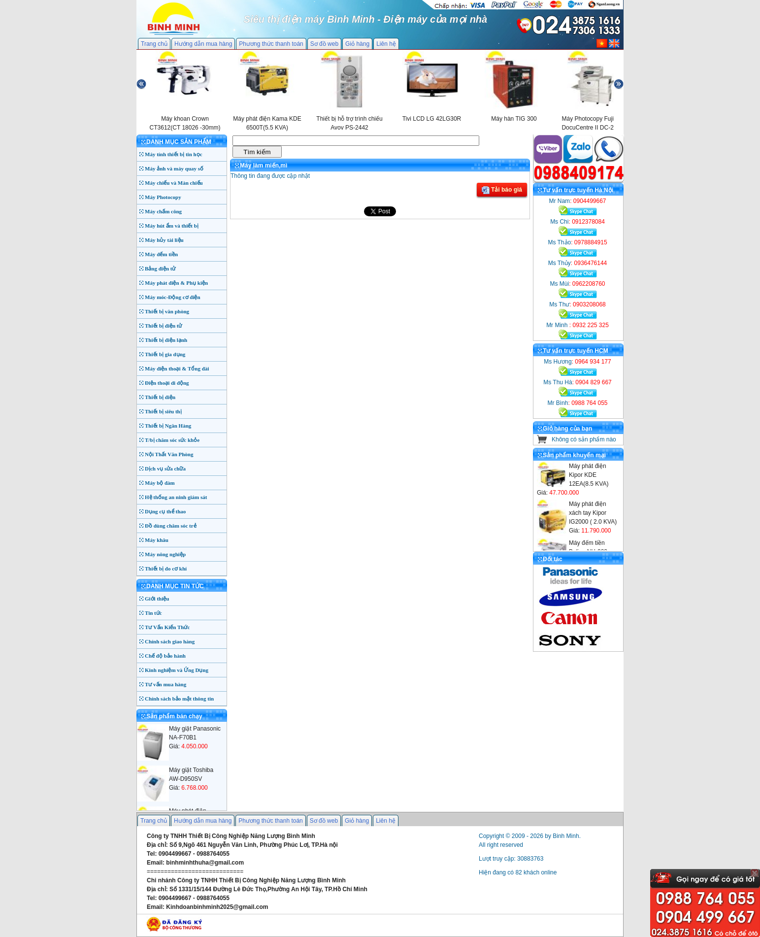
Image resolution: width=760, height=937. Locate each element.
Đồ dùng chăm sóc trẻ (171, 526)
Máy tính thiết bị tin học (173, 154)
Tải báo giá (502, 190)
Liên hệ (386, 43)
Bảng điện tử (160, 268)
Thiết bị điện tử (163, 326)
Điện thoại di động (167, 383)
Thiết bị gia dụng (165, 354)
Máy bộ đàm (160, 483)
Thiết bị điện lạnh (166, 340)
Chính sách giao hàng (170, 641)
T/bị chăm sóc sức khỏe (172, 440)
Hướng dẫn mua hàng (203, 43)
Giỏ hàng (357, 43)
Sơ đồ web (324, 43)
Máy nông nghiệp (165, 554)
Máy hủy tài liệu (164, 240)
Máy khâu (156, 540)
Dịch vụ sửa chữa (165, 468)
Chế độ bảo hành (165, 656)
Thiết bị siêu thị (163, 411)
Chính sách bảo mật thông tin (179, 699)
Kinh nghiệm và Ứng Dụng (176, 670)
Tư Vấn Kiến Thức (167, 627)
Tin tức (153, 613)
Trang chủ (154, 43)
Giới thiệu (157, 599)
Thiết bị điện (160, 397)
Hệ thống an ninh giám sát (176, 497)
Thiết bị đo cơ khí (166, 568)
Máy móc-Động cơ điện (172, 297)
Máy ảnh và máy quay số (174, 168)
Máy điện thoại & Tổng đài (177, 368)
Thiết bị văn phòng (167, 311)
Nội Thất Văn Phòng (169, 454)
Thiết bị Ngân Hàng (168, 426)
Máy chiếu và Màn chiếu (174, 183)
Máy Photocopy (163, 197)
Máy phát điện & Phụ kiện (176, 283)
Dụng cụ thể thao (165, 511)
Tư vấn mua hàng (165, 684)
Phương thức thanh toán (271, 43)
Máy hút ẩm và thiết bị (171, 226)
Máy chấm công (163, 211)
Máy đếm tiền (161, 254)
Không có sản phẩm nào (584, 439)
